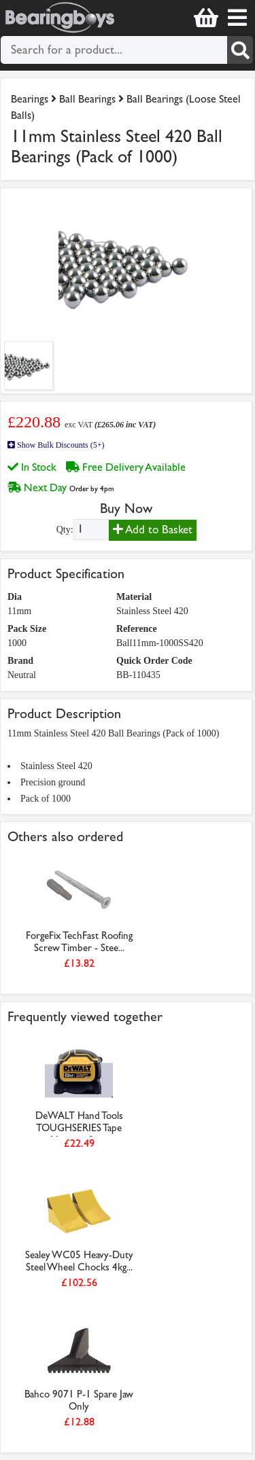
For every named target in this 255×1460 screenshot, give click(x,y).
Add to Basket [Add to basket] (152, 529)
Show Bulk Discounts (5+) (55, 445)
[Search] (240, 50)
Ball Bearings (87, 98)
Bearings (29, 98)
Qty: (64, 529)
